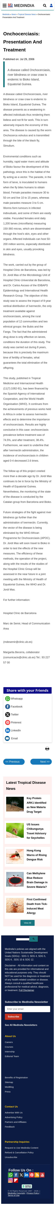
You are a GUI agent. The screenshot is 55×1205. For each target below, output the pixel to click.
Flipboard (15, 1180)
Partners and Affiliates (15, 1122)
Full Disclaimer (26, 990)
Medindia (6, 14)
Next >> (45, 761)
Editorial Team (12, 1056)
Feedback (10, 1126)
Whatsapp (14, 698)
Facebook (13, 706)
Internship (10, 1051)
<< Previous (12, 761)
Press (8, 1091)
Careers (9, 1042)
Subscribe (13, 1016)
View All (27, 923)
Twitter (12, 714)
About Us (10, 1036)
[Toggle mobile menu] (3, 5)
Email (11, 738)
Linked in (26, 1175)
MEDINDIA (21, 5)
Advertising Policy (13, 1117)
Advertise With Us (14, 1112)
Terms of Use (14, 1195)
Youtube (42, 1175)
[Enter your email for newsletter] (27, 1009)
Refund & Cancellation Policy (19, 1152)
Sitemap (9, 1082)
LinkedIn (13, 730)
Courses (9, 1047)
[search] (22, 939)
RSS (36, 1175)
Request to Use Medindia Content (21, 1148)
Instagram (10, 1180)
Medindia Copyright (16, 1193)
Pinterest (13, 722)
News (14, 14)
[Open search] (44, 5)
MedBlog (9, 1087)
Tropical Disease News (27, 14)
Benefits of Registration (16, 1077)
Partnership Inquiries (17, 1141)
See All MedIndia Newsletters (21, 1025)
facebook (15, 1175)
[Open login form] (51, 5)
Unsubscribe (11, 1157)
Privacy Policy (33, 1193)
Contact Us (11, 1106)
